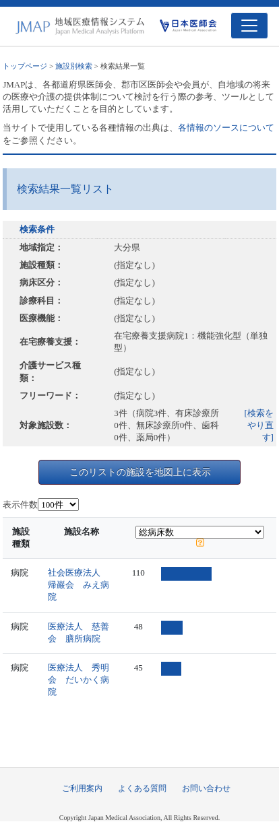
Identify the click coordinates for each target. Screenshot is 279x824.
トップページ (25, 66)
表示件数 (20, 505)
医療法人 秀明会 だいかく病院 (78, 679)
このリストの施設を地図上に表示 (140, 472)
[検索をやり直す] (259, 425)
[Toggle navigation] (249, 25)
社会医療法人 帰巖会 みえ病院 (78, 585)
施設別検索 (73, 66)
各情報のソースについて (226, 128)
